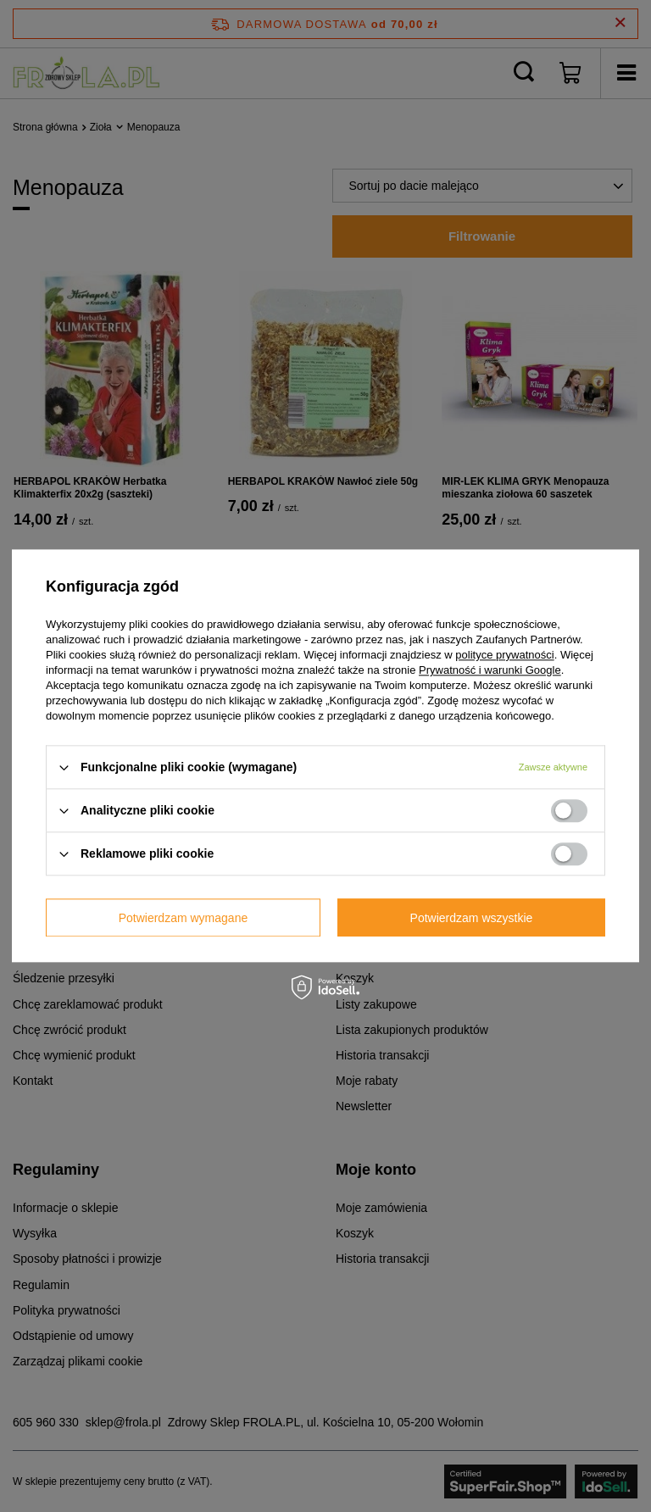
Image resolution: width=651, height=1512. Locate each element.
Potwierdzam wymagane (183, 918)
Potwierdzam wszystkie (471, 918)
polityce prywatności (504, 654)
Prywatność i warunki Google (490, 670)
